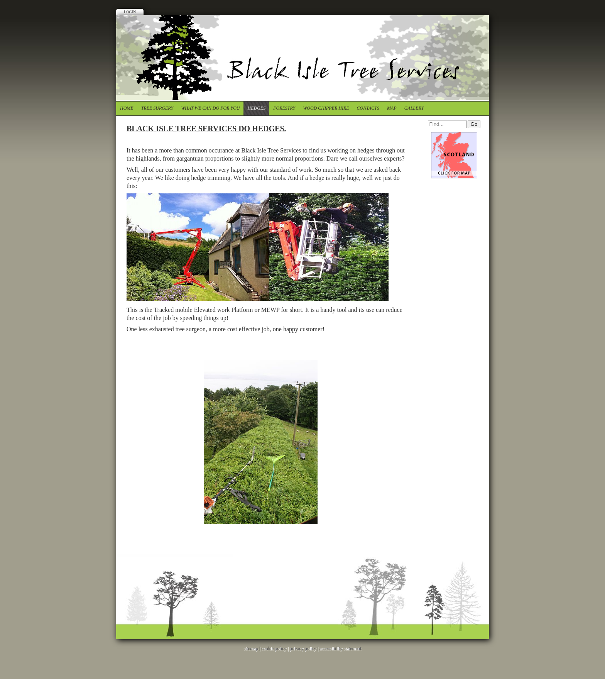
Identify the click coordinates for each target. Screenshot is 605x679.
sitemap (251, 648)
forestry (284, 108)
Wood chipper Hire (326, 108)
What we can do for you (210, 108)
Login (130, 12)
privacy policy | (304, 648)
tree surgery (157, 108)
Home (127, 108)
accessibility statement (340, 648)
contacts (368, 108)
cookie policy (273, 648)
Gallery (414, 108)
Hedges (256, 108)
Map (392, 108)
